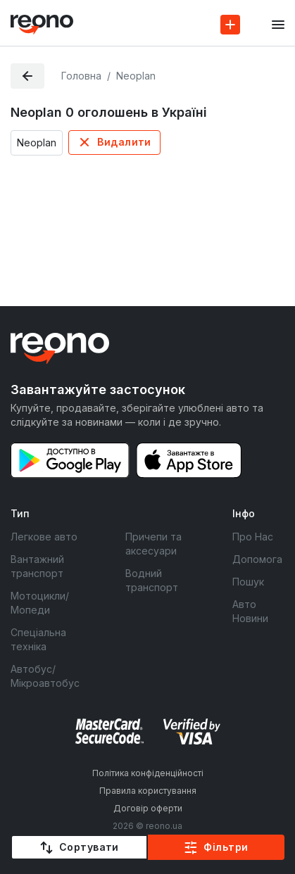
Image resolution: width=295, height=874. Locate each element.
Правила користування (147, 790)
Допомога (257, 559)
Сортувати (89, 847)
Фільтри (225, 847)
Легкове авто (44, 537)
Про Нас (252, 537)
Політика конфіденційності (147, 773)
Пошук (248, 582)
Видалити (124, 142)
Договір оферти (147, 808)
